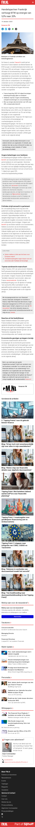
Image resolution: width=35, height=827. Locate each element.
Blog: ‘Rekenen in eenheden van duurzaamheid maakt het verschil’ (15, 570)
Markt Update (7, 647)
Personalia (5, 677)
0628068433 (8, 760)
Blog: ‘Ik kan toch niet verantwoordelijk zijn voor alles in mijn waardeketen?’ (17, 445)
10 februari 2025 (7, 488)
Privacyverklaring (7, 805)
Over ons (4, 799)
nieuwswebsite (11, 280)
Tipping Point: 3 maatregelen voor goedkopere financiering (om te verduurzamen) (15, 519)
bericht (3, 160)
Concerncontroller (7, 627)
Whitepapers (6, 708)
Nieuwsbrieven (6, 778)
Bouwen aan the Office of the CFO (19, 731)
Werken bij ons (6, 802)
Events (3, 781)
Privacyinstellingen (7, 811)
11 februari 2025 (7, 464)
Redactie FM (5, 25)
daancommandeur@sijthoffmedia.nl (16, 762)
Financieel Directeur (8, 639)
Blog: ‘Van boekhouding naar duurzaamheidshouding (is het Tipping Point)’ (17, 595)
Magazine (4, 787)
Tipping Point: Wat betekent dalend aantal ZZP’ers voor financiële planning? (16, 493)
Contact (4, 796)
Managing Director (7, 633)
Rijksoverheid (16, 194)
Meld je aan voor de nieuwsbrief (14, 603)
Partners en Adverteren (9, 775)
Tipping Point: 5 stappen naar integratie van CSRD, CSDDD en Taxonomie (14, 545)
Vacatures (5, 622)
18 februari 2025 (7, 417)
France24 (18, 62)
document (15, 185)
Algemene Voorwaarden (9, 808)
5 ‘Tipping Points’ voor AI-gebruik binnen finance (15, 421)
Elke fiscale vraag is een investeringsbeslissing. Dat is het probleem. (19, 723)
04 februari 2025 (7, 566)
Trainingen (4, 784)
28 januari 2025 (6, 589)
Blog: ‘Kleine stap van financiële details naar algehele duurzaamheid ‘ (16, 469)
